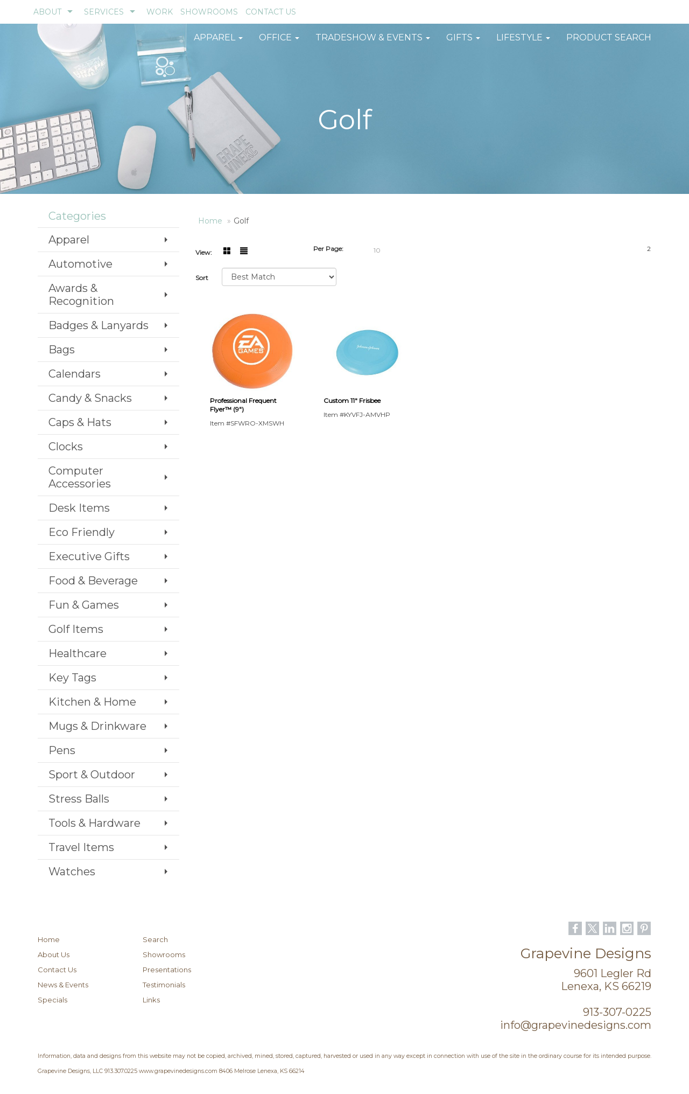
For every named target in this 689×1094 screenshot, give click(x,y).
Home (49, 939)
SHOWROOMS (209, 12)
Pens (61, 750)
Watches (71, 871)
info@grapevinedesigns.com (575, 1025)
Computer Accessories (79, 477)
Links (151, 999)
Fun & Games (83, 604)
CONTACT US (270, 12)
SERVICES (104, 12)
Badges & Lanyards (98, 325)
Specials (52, 999)
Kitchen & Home (92, 701)
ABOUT (47, 12)
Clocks (65, 446)
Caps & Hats (79, 422)
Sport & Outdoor (91, 774)
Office (279, 43)
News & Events (63, 984)
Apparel (218, 43)
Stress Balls (78, 798)
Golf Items (75, 629)
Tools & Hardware (94, 823)
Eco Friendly (81, 532)
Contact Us (57, 969)
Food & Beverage (93, 580)
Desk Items (79, 507)
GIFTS (463, 43)
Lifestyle (523, 43)
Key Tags (72, 677)
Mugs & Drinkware (97, 726)
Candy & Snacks (90, 398)
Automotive (80, 263)
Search (155, 939)
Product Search (608, 43)
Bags (61, 349)
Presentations (167, 969)
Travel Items (81, 847)
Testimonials (164, 984)
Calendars (74, 373)
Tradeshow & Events (372, 43)
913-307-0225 (617, 1012)
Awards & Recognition (81, 295)
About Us (53, 954)
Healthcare (77, 653)
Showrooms (164, 954)
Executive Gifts (89, 556)
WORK (159, 12)
